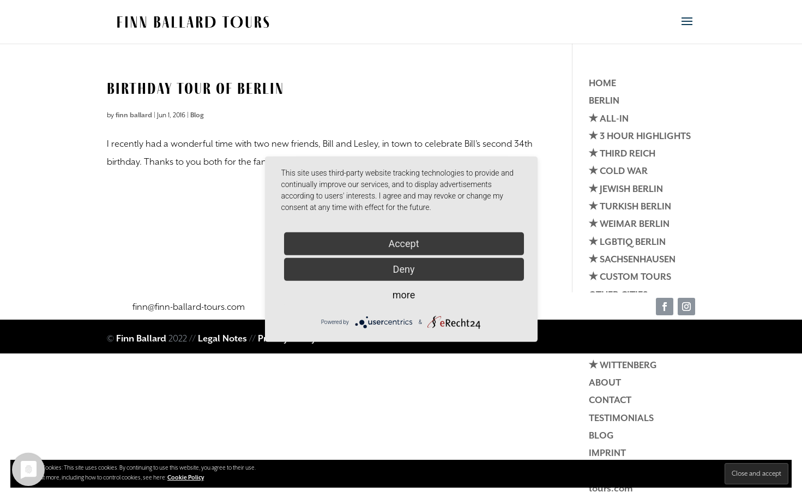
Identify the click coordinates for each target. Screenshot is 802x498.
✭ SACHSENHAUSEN (632, 260)
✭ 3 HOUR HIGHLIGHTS (640, 136)
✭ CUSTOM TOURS (630, 277)
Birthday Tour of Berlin (195, 88)
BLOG (601, 436)
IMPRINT (607, 453)
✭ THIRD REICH (622, 154)
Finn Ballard (141, 339)
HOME (602, 84)
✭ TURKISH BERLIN (630, 207)
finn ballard (134, 115)
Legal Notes (222, 339)
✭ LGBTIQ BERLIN (627, 242)
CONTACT (610, 400)
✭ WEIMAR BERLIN (629, 224)
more (404, 294)
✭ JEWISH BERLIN (626, 189)
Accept (403, 243)
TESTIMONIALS (621, 418)
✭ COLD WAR (618, 171)
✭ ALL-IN (609, 119)
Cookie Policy (185, 478)
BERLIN (604, 101)
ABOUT (605, 383)
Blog (197, 115)
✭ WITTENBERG (623, 366)
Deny (404, 268)
